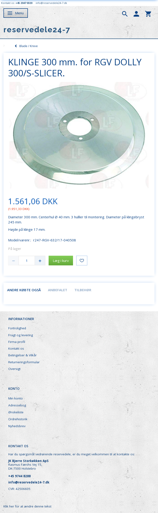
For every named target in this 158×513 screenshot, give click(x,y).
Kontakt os (16, 348)
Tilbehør (82, 290)
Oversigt (14, 369)
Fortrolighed (17, 328)
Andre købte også (24, 290)
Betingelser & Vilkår (22, 355)
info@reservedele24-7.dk (51, 3)
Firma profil (16, 342)
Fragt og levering (20, 335)
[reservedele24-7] (36, 29)
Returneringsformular (24, 362)
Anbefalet (57, 290)
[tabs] (125, 13)
